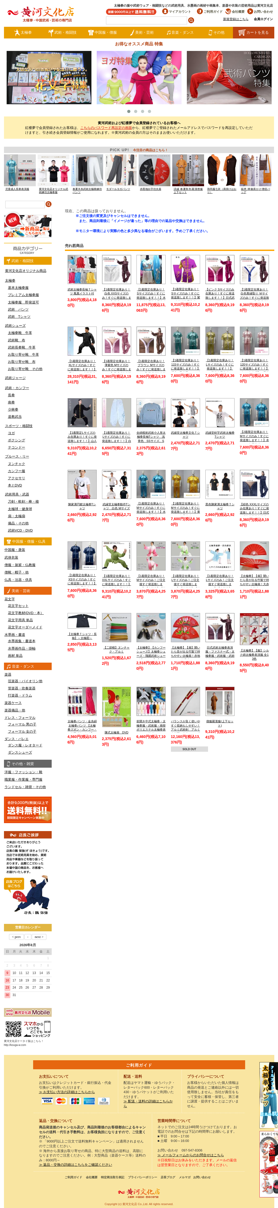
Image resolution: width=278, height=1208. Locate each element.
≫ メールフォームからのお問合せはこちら (190, 1155)
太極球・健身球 (20, 509)
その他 (216, 33)
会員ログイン (263, 19)
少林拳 (13, 409)
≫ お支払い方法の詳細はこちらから (67, 1092)
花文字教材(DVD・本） (26, 613)
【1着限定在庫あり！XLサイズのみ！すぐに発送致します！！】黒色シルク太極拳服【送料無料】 (82, 369)
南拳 (11, 402)
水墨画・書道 (15, 635)
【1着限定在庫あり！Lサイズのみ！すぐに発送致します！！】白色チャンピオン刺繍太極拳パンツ (116, 441)
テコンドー (16, 447)
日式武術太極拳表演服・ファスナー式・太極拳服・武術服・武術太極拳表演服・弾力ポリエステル (220, 656)
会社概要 (235, 12)
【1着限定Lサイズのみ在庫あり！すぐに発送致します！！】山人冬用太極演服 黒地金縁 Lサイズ (82, 441)
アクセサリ (16, 478)
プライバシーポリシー (142, 1177)
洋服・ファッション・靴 (23, 772)
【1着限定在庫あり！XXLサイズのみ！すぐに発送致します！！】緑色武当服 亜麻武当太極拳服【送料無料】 (116, 584)
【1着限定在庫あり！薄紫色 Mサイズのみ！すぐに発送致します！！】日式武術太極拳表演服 (116, 369)
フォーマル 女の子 (22, 731)
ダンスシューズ (20, 752)
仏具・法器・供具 (18, 580)
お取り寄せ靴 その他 (25, 369)
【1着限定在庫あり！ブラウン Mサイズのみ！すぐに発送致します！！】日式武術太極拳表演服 (151, 369)
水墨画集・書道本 (22, 641)
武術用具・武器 (17, 494)
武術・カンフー (17, 388)
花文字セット (18, 606)
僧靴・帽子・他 (17, 572)
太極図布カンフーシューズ (268, 1164)
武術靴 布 (16, 340)
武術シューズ (15, 326)
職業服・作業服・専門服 (23, 779)
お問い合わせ (260, 12)
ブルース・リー (17, 456)
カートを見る (254, 32)
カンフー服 (16, 471)
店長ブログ (168, 1177)
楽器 (8, 674)
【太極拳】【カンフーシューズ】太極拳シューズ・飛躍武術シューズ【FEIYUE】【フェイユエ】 (151, 656)
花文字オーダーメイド (25, 627)
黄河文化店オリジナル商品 (25, 271)
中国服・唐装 (15, 550)
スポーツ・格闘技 (19, 426)
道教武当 (15, 417)
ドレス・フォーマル (20, 718)
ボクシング (16, 440)
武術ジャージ (15, 378)
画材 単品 (15, 656)
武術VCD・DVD (20, 530)
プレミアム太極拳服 (23, 295)
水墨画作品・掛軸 (22, 648)
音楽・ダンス (180, 32)
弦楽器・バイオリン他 (25, 681)
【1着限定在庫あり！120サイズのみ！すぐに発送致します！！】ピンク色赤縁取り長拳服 (254, 369)
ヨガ (11, 433)
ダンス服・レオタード (25, 745)
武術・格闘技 (62, 33)
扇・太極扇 (16, 516)
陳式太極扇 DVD (117, 732)
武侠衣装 (11, 557)
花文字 (10, 599)
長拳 (11, 395)
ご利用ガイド (210, 12)
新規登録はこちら (236, 19)
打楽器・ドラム (20, 695)
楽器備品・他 (15, 710)
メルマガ (185, 1177)
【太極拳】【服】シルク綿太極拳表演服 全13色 (254, 654)
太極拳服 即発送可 (23, 302)
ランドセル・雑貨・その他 (25, 787)
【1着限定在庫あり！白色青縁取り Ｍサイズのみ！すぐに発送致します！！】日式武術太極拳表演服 (254, 298)
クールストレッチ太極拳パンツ (268, 1095)
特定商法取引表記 (112, 1177)
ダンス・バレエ (17, 739)
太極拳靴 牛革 (20, 333)
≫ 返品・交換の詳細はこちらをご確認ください (75, 1165)
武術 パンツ (18, 309)
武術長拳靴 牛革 (22, 347)
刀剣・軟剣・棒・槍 (23, 501)
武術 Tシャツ (19, 317)
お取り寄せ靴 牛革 (23, 355)
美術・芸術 (142, 32)
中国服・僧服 (102, 32)
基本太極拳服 (18, 288)
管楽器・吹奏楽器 (22, 688)
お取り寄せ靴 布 (22, 362)
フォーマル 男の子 (22, 724)
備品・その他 (18, 523)
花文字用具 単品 (20, 620)
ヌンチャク (16, 464)
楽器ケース (13, 703)
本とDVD (15, 485)
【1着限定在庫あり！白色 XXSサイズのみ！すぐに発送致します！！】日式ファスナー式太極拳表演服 (116, 298)
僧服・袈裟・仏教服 (20, 565)
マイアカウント (176, 12)
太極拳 (23, 32)
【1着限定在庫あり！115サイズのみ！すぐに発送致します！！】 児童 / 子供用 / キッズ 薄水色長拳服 (185, 369)
